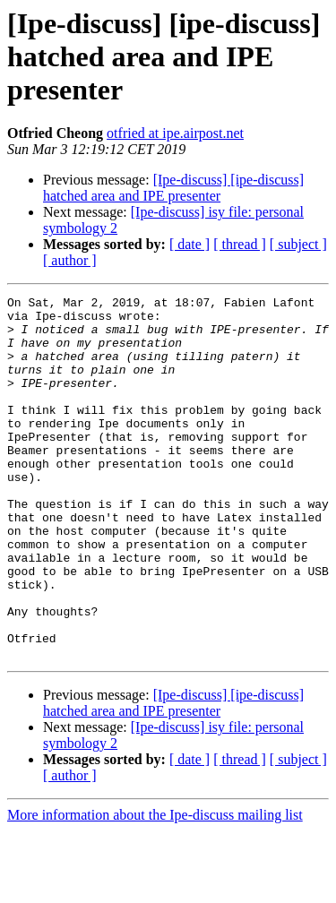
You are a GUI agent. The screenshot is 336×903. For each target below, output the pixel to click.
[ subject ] (298, 244)
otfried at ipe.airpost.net (175, 133)
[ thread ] (239, 244)
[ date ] (189, 244)
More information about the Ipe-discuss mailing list (155, 887)
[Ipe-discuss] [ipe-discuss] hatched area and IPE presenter (173, 187)
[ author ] (70, 260)
